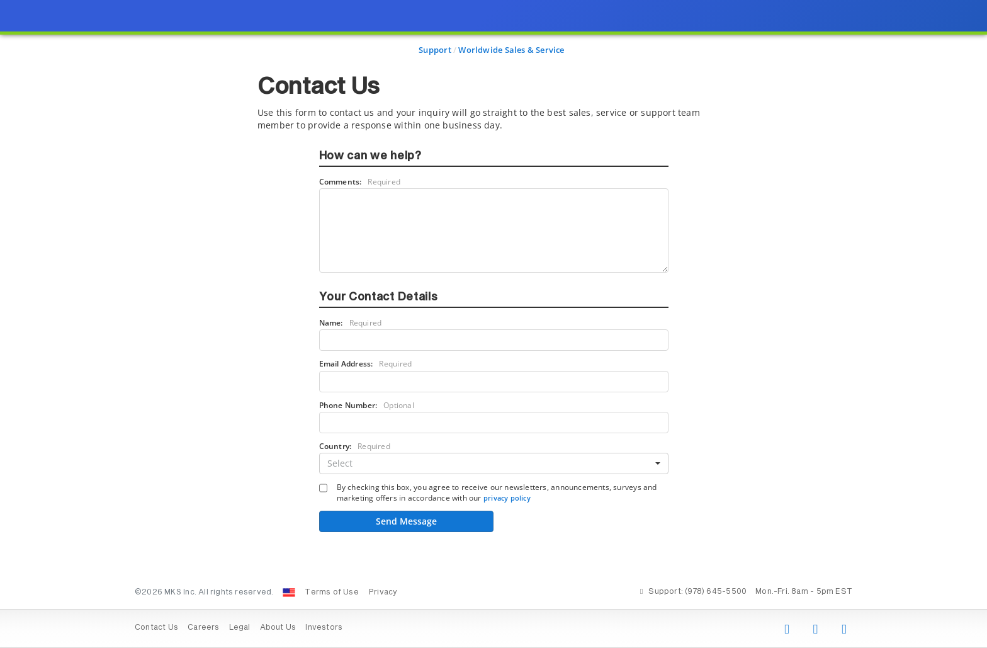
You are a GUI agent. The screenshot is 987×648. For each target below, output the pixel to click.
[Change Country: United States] (289, 592)
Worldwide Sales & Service (511, 49)
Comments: (360, 181)
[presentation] (493, 324)
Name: (350, 322)
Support (435, 49)
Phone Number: (366, 405)
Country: (354, 446)
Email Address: (365, 363)
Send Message (406, 521)
